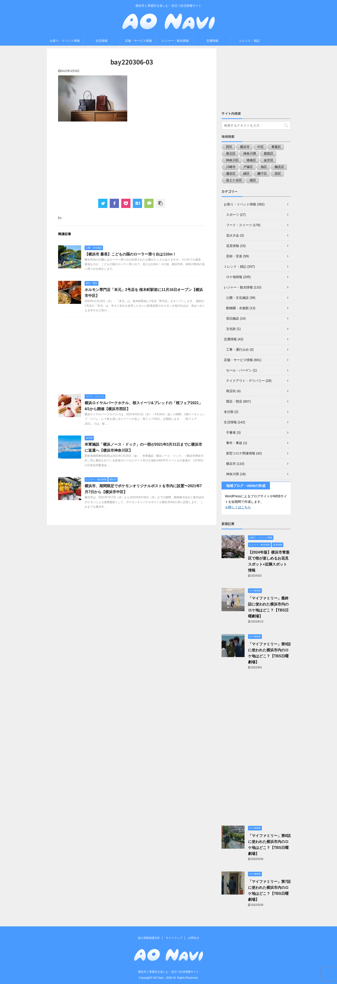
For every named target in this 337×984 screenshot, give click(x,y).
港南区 (251, 160)
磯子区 (262, 173)
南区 (253, 180)
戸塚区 (248, 167)
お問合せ (193, 938)
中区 (260, 147)
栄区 (278, 173)
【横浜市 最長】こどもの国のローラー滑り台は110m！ (130, 254)
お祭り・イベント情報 (65, 40)
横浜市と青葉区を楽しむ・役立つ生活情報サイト (168, 971)
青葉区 (276, 147)
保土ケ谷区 (234, 180)
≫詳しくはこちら (238, 507)
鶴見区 (279, 167)
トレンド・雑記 (249, 40)
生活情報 (102, 40)
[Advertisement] (131, 159)
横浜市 (245, 147)
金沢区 (268, 160)
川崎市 (231, 167)
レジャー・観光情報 (175, 40)
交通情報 (212, 40)
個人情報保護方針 (149, 938)
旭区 (263, 167)
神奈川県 (249, 153)
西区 (229, 147)
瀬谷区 (231, 173)
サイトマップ (174, 938)
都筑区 (268, 153)
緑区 (246, 173)
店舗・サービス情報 (138, 40)
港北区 (231, 153)
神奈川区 (232, 160)
